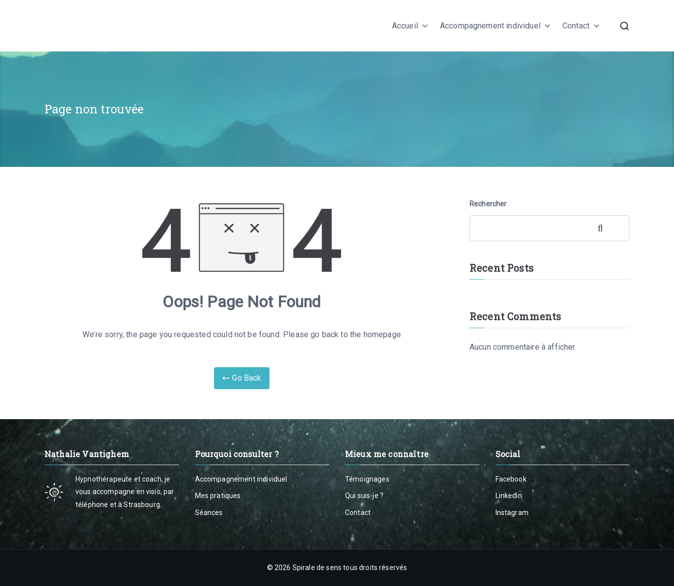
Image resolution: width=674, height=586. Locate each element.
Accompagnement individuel (495, 25)
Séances (209, 513)
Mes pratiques (218, 496)
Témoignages (367, 479)
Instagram (512, 513)
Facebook (511, 479)
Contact (581, 25)
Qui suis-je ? (364, 496)
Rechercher (488, 204)
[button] (423, 25)
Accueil (410, 25)
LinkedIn (509, 496)
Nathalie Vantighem (123, 25)
